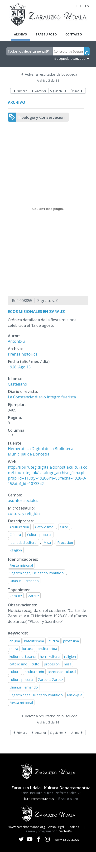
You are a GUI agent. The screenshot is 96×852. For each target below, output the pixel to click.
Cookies (73, 827)
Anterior (40, 91)
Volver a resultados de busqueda (51, 74)
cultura (15, 671)
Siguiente (56, 91)
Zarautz (16, 595)
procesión (52, 664)
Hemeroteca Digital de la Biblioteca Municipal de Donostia (40, 451)
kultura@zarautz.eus (39, 799)
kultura (27, 648)
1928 (12, 367)
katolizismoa (34, 641)
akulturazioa (47, 648)
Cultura (15, 534)
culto (35, 664)
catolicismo (18, 664)
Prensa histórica (23, 354)
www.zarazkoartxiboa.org (27, 827)
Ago (21, 367)
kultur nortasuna (23, 656)
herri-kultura (50, 656)
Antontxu (16, 341)
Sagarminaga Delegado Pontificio (36, 695)
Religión (16, 550)
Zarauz (33, 595)
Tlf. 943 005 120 (67, 799)
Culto (64, 527)
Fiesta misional (21, 565)
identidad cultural (62, 671)
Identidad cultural (23, 542)
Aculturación (19, 527)
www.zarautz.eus (67, 839)
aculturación (34, 671)
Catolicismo (44, 527)
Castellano (17, 384)
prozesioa (71, 641)
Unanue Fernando (24, 687)
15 (28, 367)
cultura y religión (24, 513)
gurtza (53, 641)
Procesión (65, 542)
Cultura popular (39, 534)
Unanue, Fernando (24, 580)
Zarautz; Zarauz (50, 679)
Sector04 (65, 831)
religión (70, 656)
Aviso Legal (56, 827)
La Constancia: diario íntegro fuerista (42, 397)
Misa (47, 542)
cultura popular (22, 679)
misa (67, 664)
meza (14, 648)
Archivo (20, 34)
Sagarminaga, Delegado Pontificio (37, 572)
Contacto (73, 34)
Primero (21, 91)
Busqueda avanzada (69, 58)
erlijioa (15, 641)
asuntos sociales (23, 500)
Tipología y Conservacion (41, 117)
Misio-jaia (74, 695)
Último (75, 91)
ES (87, 6)
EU (78, 6)
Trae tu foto (46, 34)
